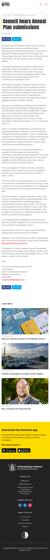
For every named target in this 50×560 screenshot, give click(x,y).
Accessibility (25, 520)
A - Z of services (25, 517)
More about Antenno (11, 445)
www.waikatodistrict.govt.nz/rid (14, 243)
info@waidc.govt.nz (25, 484)
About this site (25, 512)
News (8, 15)
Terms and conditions (25, 523)
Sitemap (25, 526)
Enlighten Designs (25, 550)
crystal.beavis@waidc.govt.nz (13, 279)
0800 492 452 (25, 481)
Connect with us (25, 500)
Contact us (25, 476)
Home (3, 15)
